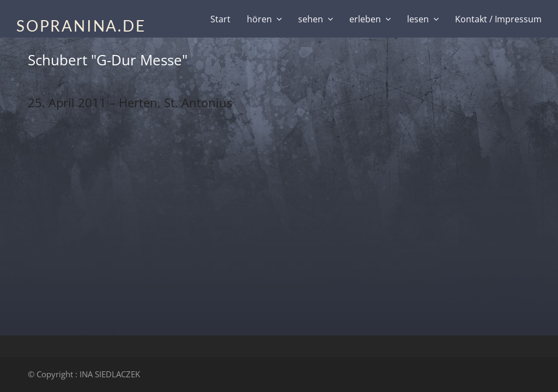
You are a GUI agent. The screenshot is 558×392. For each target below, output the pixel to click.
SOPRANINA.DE (81, 25)
